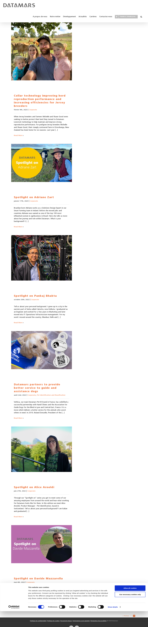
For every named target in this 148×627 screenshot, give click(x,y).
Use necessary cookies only (130, 610)
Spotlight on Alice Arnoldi (34, 487)
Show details (113, 623)
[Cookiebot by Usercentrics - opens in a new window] (14, 622)
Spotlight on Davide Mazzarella (38, 578)
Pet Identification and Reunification (51, 395)
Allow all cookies (130, 604)
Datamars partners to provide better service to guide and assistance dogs (37, 388)
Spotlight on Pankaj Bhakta (35, 296)
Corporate (33, 110)
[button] (141, 16)
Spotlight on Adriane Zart (34, 197)
